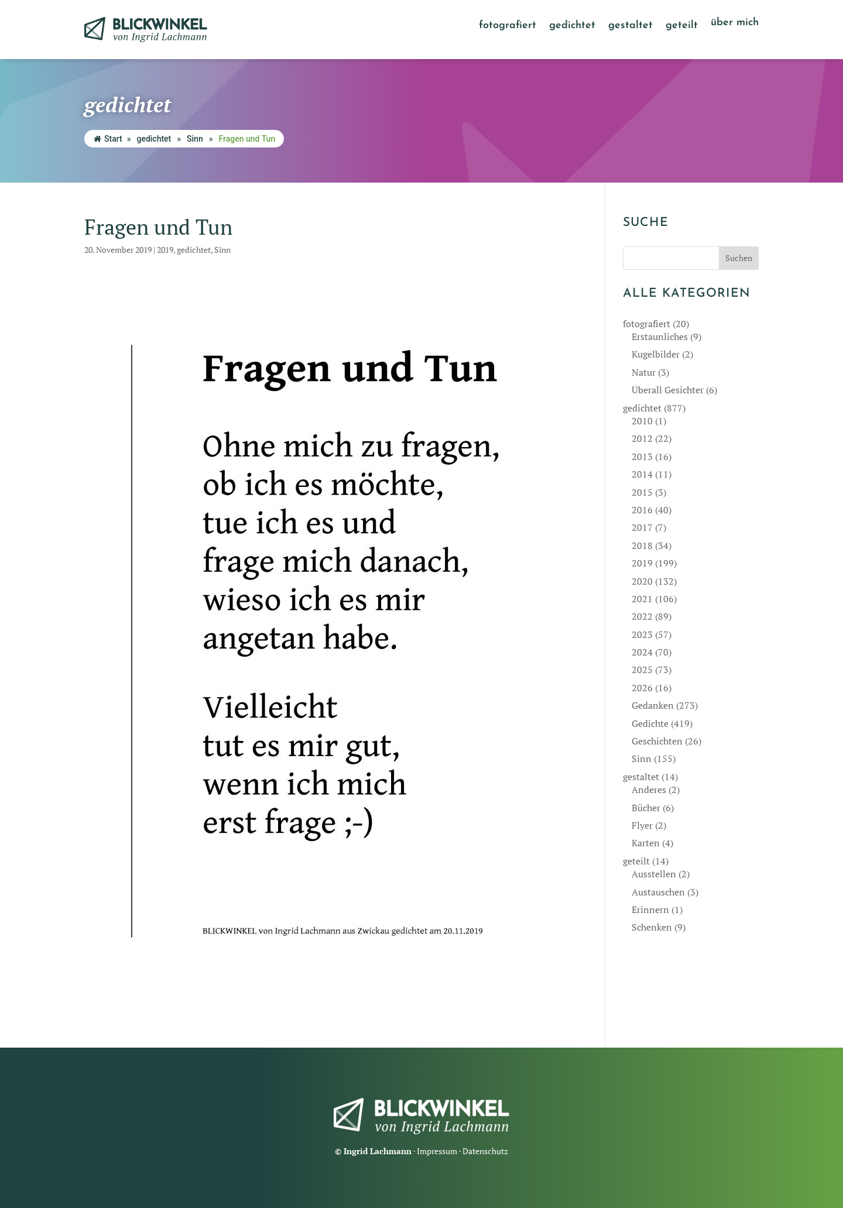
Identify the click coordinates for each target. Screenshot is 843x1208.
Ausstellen (654, 873)
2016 (642, 509)
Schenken (652, 927)
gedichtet (572, 26)
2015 (642, 492)
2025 (642, 669)
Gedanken (653, 705)
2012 (642, 438)
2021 (642, 598)
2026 (642, 687)
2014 (642, 474)
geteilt (682, 26)
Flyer (642, 825)
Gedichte (650, 723)
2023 (642, 634)
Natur (644, 372)
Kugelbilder (656, 354)
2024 (642, 652)
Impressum (437, 1150)
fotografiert (507, 26)
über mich (735, 23)
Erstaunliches (660, 336)
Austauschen (658, 892)
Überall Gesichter (668, 389)
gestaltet (630, 26)
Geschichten (657, 741)
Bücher (646, 807)
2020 (642, 581)
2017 (642, 527)
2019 (165, 249)
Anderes (649, 789)
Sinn (195, 138)
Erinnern (650, 909)
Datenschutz (485, 1150)
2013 (642, 456)
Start (108, 138)
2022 (642, 616)
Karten (646, 842)
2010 (642, 420)
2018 (642, 545)
